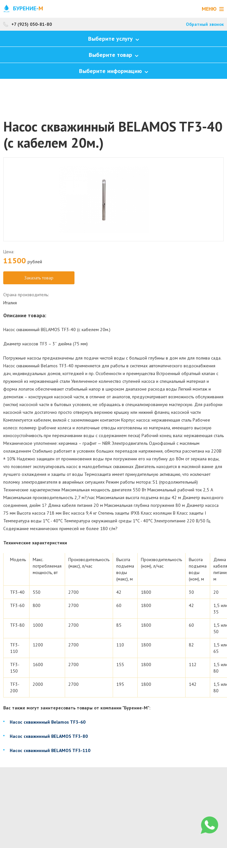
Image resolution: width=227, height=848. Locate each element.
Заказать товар (38, 278)
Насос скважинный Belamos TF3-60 (47, 722)
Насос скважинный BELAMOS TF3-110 (50, 750)
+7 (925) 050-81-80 (31, 24)
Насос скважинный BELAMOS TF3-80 (49, 736)
